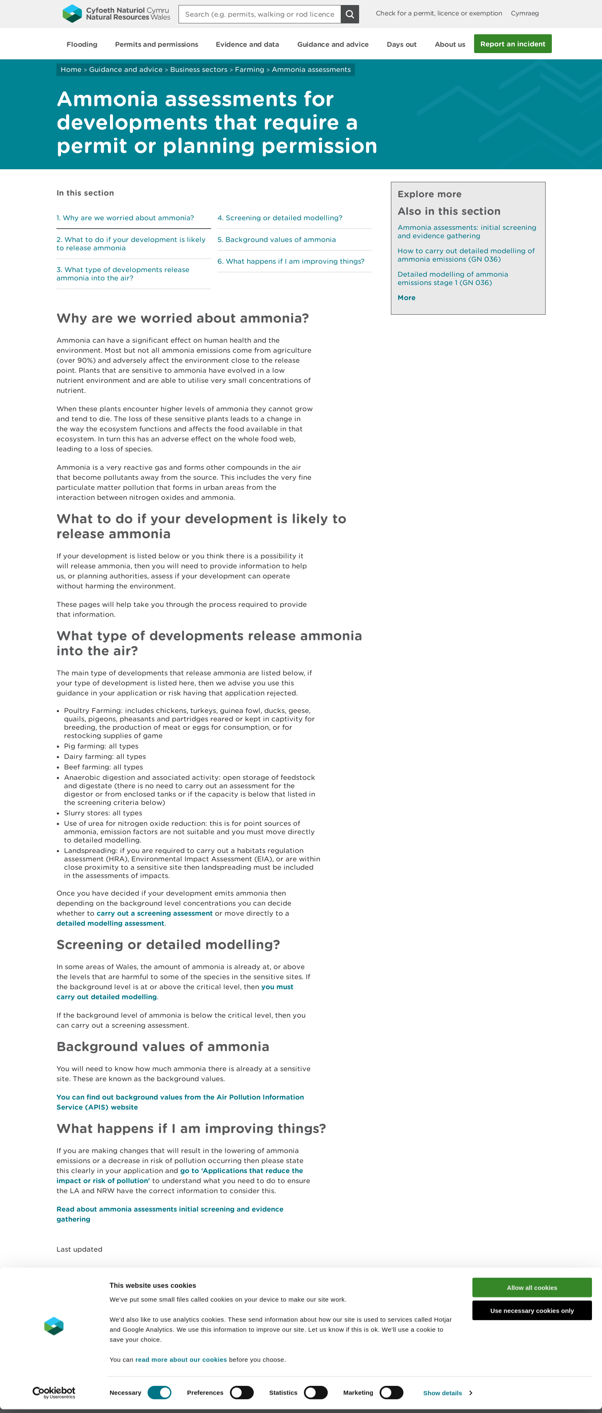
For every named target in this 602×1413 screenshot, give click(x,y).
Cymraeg (525, 13)
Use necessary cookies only (532, 1314)
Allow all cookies (532, 1291)
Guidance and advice (126, 69)
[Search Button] (350, 14)
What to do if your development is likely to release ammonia (131, 243)
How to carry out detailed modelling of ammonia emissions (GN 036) (466, 255)
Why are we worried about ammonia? (128, 218)
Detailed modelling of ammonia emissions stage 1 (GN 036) (453, 278)
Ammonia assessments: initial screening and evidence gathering (467, 231)
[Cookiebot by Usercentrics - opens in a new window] (54, 1396)
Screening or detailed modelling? (284, 218)
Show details (442, 1396)
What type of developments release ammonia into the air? (122, 273)
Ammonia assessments (311, 69)
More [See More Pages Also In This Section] (407, 297)
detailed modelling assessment (110, 923)
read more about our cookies (181, 1362)
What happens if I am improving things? (295, 261)
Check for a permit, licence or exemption (439, 13)
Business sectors (198, 69)
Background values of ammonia (280, 239)
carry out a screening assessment (155, 913)
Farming (249, 69)
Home (71, 69)
